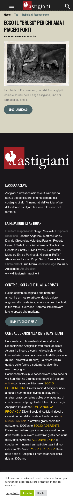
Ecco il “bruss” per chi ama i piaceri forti (34, 26)
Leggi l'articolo (18, 109)
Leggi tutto (12, 493)
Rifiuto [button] (41, 493)
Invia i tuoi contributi (24, 321)
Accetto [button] (27, 493)
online (9, 383)
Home (7, 14)
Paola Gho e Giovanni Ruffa (20, 36)
